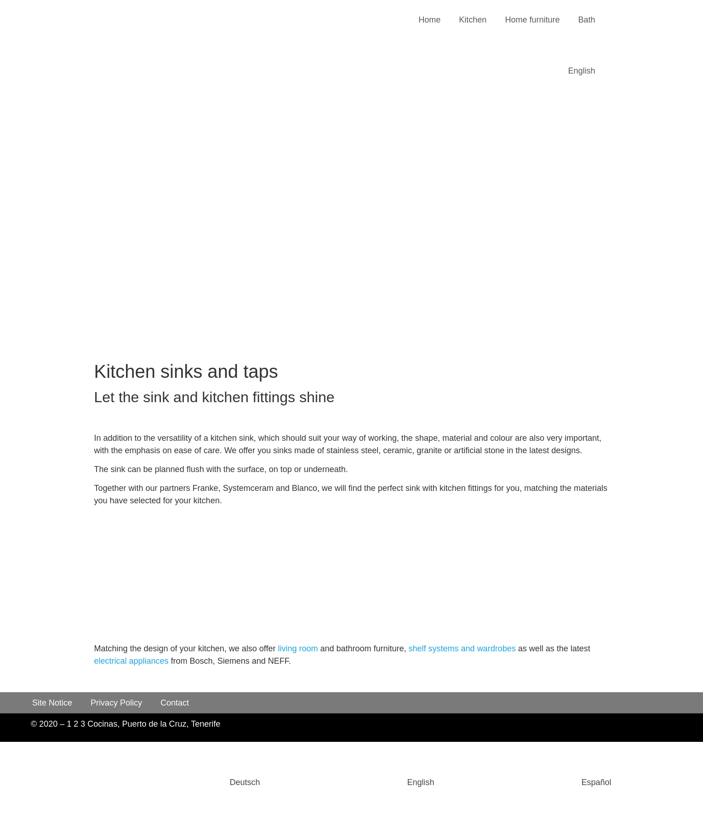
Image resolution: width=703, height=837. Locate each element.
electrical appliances (131, 661)
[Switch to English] (351, 783)
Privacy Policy (116, 702)
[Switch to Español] (527, 783)
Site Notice (52, 702)
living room (298, 648)
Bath (586, 19)
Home (429, 19)
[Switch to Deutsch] (175, 783)
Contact (174, 702)
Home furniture (532, 19)
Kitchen (472, 19)
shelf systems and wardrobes (462, 648)
